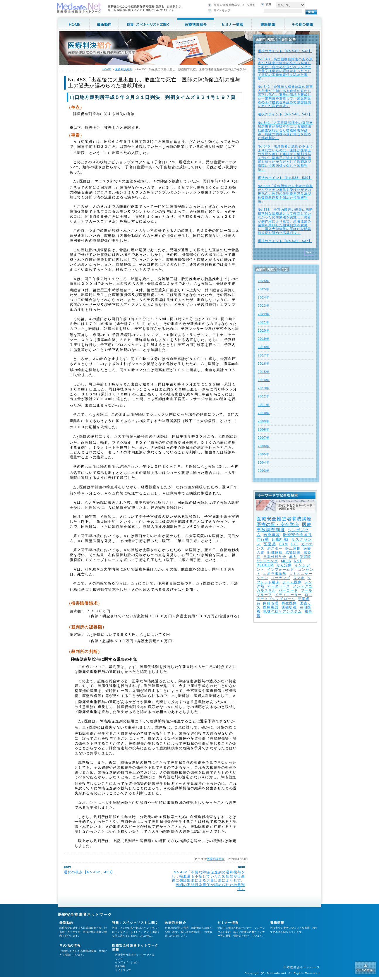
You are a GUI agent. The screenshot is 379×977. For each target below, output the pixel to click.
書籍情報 (277, 922)
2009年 (264, 421)
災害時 (305, 557)
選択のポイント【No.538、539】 (285, 177)
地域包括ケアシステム (282, 611)
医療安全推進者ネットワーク (85, 914)
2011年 (264, 405)
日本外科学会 (274, 557)
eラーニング (267, 561)
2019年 (264, 338)
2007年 (264, 437)
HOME (106, 69)
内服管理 (271, 603)
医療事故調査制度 (284, 527)
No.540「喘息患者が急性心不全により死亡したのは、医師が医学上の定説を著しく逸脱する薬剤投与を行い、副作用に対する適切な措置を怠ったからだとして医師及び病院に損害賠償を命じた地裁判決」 (285, 158)
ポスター (274, 548)
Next (309, 252)
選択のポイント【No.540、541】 (285, 114)
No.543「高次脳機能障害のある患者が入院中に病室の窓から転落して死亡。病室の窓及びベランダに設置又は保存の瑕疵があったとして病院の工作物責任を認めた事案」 (285, 68)
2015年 (264, 371)
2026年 (264, 281)
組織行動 (280, 539)
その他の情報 (70, 945)
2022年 (264, 314)
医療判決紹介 (215, 859)
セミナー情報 (228, 922)
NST (298, 561)
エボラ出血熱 (274, 574)
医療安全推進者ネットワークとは (135, 954)
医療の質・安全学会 (278, 524)
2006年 (264, 446)
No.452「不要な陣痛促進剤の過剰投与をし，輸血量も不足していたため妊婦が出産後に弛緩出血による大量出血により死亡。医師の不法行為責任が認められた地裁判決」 (208, 880)
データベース (278, 586)
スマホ (299, 578)
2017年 (264, 355)
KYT (295, 544)
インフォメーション (127, 962)
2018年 (264, 347)
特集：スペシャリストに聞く (135, 922)
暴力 (293, 557)
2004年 (264, 462)
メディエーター (288, 595)
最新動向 (66, 922)
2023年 (264, 305)
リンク (119, 958)
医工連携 (293, 548)
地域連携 (274, 553)
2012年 (264, 396)
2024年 (264, 297)
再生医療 (289, 603)
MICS (286, 561)
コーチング (280, 578)
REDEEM (265, 565)
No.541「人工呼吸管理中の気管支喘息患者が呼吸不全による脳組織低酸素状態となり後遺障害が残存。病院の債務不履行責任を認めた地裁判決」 (285, 130)
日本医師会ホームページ (302, 967)
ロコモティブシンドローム (285, 597)
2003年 (264, 470)
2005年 (264, 454)
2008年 (264, 429)
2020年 (264, 330)
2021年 (264, 322)
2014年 (264, 380)
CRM (283, 544)
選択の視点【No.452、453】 (89, 872)
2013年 (264, 388)
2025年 (264, 289)
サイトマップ (123, 970)
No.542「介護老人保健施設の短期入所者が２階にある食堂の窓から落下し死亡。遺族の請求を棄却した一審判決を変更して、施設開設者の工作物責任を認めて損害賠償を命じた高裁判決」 (285, 96)
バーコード (288, 590)
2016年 (264, 363)
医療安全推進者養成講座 (284, 518)
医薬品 (269, 544)
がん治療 (284, 565)
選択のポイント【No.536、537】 (285, 241)
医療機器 (271, 607)
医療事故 (271, 534)
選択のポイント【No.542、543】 (285, 51)
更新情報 (120, 966)
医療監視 (289, 607)
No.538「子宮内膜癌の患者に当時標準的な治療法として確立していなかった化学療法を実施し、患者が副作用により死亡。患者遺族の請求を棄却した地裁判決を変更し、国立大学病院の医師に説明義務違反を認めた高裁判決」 (285, 221)
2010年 (264, 413)
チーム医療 (292, 582)
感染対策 (293, 553)
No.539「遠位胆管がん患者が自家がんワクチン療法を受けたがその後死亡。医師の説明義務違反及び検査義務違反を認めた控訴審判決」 (285, 193)
